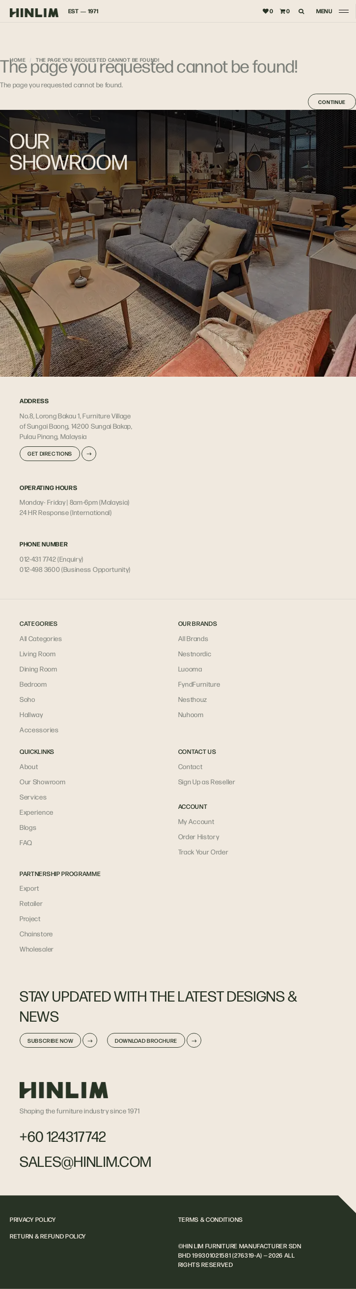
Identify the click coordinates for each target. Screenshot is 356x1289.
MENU (324, 11)
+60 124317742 (63, 1136)
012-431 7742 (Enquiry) (51, 558)
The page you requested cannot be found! (98, 59)
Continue (332, 101)
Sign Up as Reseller (207, 781)
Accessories (39, 729)
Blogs (28, 827)
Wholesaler (37, 948)
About (29, 766)
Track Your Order (203, 851)
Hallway (31, 714)
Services (33, 796)
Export (29, 887)
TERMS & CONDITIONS (210, 1219)
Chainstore (36, 933)
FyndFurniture (199, 683)
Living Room (38, 653)
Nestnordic (195, 653)
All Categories (41, 638)
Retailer (31, 903)
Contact (190, 766)
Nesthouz (193, 699)
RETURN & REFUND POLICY (48, 1236)
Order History (198, 836)
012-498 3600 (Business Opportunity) (75, 569)
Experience (37, 811)
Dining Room (38, 668)
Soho (27, 699)
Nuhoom (191, 714)
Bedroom (33, 683)
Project (30, 918)
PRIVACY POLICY (33, 1219)
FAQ (26, 842)
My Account (196, 821)
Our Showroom (42, 781)
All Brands (193, 638)
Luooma (190, 668)
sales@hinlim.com (86, 1161)
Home (18, 59)
